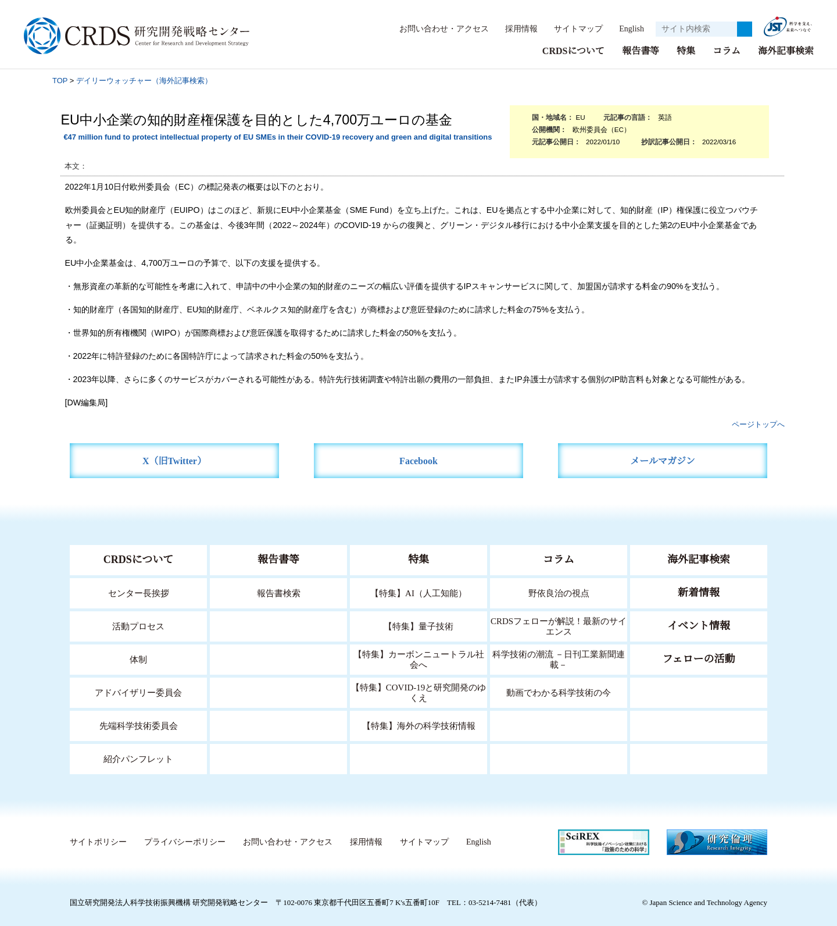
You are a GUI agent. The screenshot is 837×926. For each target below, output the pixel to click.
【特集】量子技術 (418, 625)
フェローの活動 (699, 658)
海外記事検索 (786, 50)
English (628, 28)
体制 (138, 659)
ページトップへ (758, 423)
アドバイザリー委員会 (138, 692)
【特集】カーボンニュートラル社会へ (418, 658)
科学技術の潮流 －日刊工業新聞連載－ (558, 658)
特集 (686, 50)
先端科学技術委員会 (138, 725)
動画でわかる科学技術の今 (558, 692)
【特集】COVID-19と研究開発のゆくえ (418, 692)
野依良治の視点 (558, 592)
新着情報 (699, 592)
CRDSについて (572, 50)
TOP (59, 80)
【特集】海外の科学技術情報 (418, 725)
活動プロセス (138, 625)
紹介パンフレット (138, 758)
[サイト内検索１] (696, 29)
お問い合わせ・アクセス (438, 28)
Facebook (419, 460)
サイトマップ (572, 28)
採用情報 (515, 28)
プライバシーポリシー (184, 841)
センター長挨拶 (138, 592)
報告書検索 (279, 592)
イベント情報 (698, 625)
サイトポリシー (98, 841)
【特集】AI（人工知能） (418, 592)
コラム (727, 50)
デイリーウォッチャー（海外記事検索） (144, 80)
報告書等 (640, 50)
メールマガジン (662, 460)
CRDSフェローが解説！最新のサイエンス (559, 625)
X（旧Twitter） (174, 460)
